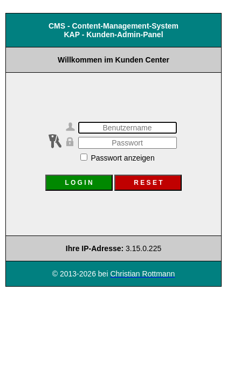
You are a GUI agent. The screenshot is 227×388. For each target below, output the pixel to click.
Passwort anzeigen (117, 158)
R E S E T (148, 182)
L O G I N (78, 182)
